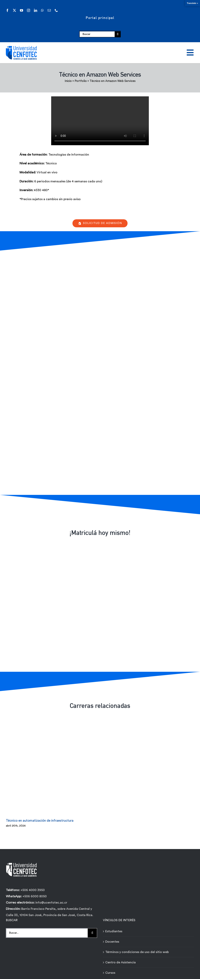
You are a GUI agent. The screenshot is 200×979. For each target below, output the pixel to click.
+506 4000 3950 (33, 890)
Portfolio (81, 81)
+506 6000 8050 (34, 896)
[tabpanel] (82, 179)
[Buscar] (97, 34)
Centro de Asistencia (120, 962)
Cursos (110, 972)
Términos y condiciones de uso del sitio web (137, 952)
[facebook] (7, 10)
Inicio (68, 81)
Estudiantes (113, 931)
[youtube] (21, 10)
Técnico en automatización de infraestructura (39, 820)
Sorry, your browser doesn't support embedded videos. (100, 120)
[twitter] (14, 10)
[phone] (56, 10)
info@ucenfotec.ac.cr (51, 902)
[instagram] (28, 10)
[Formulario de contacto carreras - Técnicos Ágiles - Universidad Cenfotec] (99, 371)
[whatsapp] (42, 10)
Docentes (112, 941)
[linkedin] (35, 10)
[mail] (49, 10)
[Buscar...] (47, 933)
